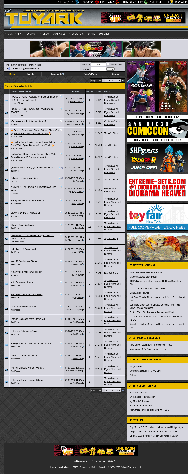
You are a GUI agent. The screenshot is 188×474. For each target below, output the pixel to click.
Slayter (14, 181)
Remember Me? (115, 65)
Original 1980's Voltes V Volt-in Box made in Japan (154, 431)
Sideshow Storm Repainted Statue (27, 380)
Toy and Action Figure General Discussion (111, 100)
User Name (86, 64)
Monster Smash (17, 242)
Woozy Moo (16, 204)
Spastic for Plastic (138, 392)
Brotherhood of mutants (141, 405)
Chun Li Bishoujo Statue (22, 225)
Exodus (78, 228)
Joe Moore (15, 228)
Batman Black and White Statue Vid (28, 319)
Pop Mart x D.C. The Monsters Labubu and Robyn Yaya (156, 427)
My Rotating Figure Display (142, 397)
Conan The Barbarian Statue (24, 355)
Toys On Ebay (111, 133)
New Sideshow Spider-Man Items (26, 294)
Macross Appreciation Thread (144, 277)
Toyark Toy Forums (26, 65)
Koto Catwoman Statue (22, 282)
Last (117, 81)
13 (89, 226)
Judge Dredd (136, 366)
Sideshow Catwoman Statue (24, 331)
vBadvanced (66, 467)
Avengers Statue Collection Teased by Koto (31, 343)
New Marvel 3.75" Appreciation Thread (148, 349)
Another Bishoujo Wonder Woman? (27, 368)
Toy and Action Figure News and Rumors (112, 202)
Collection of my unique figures (25, 178)
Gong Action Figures (139, 293)
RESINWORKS (17, 124)
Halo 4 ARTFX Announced (23, 249)
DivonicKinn (16, 216)
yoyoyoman (77, 191)
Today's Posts (90, 74)
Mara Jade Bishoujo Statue (23, 307)
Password (85, 69)
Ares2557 (78, 252)
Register (31, 74)
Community (58, 74)
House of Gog (17, 103)
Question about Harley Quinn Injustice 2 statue (33, 168)
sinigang (14, 275)
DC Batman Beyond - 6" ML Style (145, 371)
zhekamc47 (16, 171)
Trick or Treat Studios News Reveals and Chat (152, 312)
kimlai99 (14, 193)
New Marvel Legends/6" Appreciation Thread (151, 345)
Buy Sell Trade (111, 273)
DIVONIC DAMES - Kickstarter (25, 213)
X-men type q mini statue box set (26, 272)
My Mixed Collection (139, 401)
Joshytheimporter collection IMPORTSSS (149, 410)
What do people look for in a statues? (28, 121)
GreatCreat (77, 171)
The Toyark (10, 65)
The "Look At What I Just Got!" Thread (148, 288)
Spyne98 (78, 297)
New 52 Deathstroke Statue (24, 261)
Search (115, 74)
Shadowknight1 (75, 310)
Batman (133, 375)
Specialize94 (16, 136)
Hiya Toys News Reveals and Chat (146, 272)
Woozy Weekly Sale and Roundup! (27, 200)
